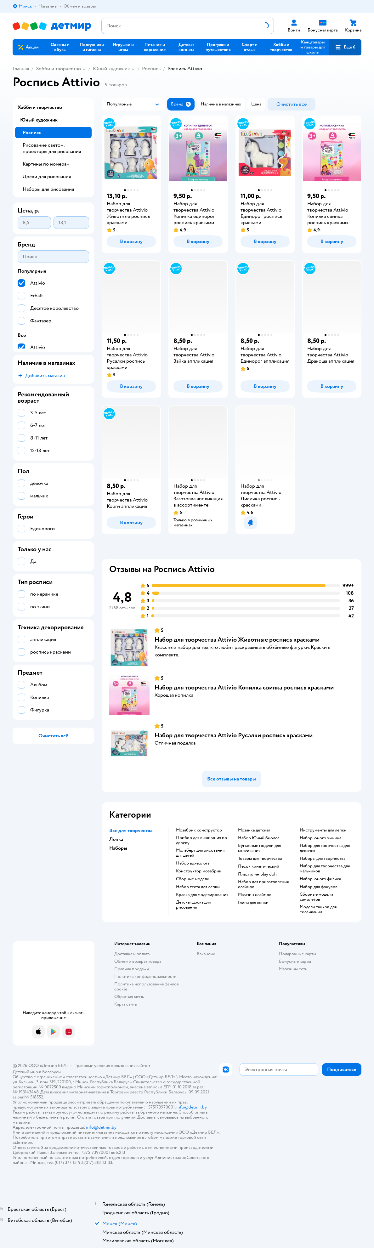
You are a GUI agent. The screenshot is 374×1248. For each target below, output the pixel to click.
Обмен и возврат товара (137, 961)
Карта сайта (125, 1004)
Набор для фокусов (318, 886)
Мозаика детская (254, 830)
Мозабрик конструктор (199, 830)
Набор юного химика (320, 838)
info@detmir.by (191, 1107)
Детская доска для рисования (193, 905)
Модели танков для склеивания (318, 910)
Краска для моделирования (202, 894)
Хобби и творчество (58, 68)
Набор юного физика (320, 879)
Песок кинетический (258, 866)
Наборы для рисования (48, 189)
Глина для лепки (253, 902)
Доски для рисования (47, 176)
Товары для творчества (260, 858)
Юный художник (111, 68)
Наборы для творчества (322, 858)
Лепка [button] (116, 839)
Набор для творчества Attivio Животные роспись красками (237, 640)
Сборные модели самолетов (316, 897)
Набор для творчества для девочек (325, 848)
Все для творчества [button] (130, 830)
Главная (21, 68)
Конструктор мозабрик (198, 871)
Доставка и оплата (132, 953)
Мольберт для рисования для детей (200, 853)
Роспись (151, 68)
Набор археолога (192, 863)
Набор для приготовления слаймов (263, 884)
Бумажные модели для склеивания (259, 848)
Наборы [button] (118, 848)
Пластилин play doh (257, 874)
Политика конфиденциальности (145, 976)
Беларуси (51, 1072)
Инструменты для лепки (323, 830)
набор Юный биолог (258, 838)
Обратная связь (129, 996)
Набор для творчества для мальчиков (325, 869)
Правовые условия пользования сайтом (111, 1065)
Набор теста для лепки (198, 886)
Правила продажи (131, 969)
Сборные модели (192, 879)
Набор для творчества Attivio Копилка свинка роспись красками (244, 687)
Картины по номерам (46, 164)
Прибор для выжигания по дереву (201, 840)
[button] (345, 47)
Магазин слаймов (254, 894)
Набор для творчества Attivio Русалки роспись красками (234, 735)
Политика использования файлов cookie (146, 986)
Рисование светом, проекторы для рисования (52, 148)
